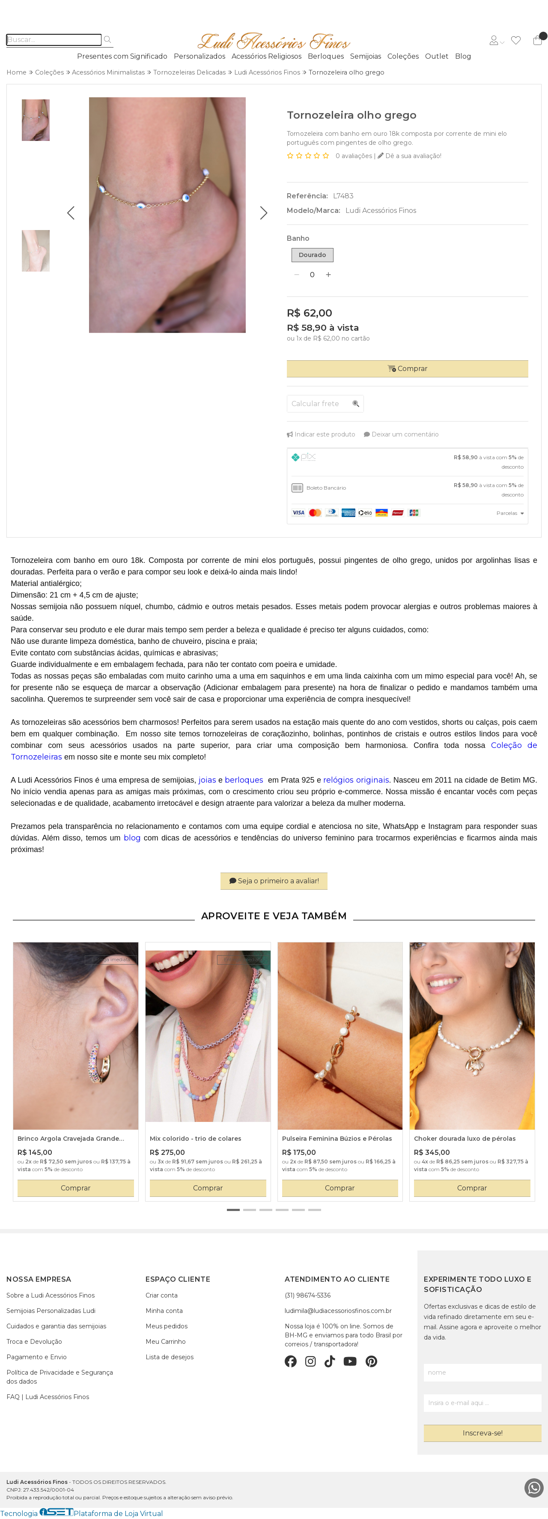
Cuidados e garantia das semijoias (56, 1326)
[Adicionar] (328, 275)
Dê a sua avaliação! (409, 156)
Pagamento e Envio (36, 1357)
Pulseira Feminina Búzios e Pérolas (337, 1138)
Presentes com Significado (122, 56)
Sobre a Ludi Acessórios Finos (50, 1295)
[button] (70, 212)
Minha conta (164, 1311)
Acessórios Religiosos (266, 56)
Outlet (437, 56)
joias (207, 780)
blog (132, 838)
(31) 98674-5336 (308, 1295)
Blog (463, 56)
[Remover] (297, 275)
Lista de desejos (170, 1357)
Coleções (403, 56)
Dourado (312, 255)
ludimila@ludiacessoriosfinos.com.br (338, 1311)
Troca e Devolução (34, 1342)
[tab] (408, 462)
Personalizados (199, 56)
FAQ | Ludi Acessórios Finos (47, 1397)
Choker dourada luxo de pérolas (465, 1138)
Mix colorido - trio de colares (195, 1138)
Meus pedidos (167, 1326)
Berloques (326, 56)
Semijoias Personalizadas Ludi (50, 1311)
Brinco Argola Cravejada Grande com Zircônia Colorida (68, 1139)
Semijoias (365, 56)
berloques (244, 780)
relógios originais (355, 780)
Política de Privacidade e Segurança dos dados (59, 1377)
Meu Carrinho (166, 1342)
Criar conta (162, 1295)
